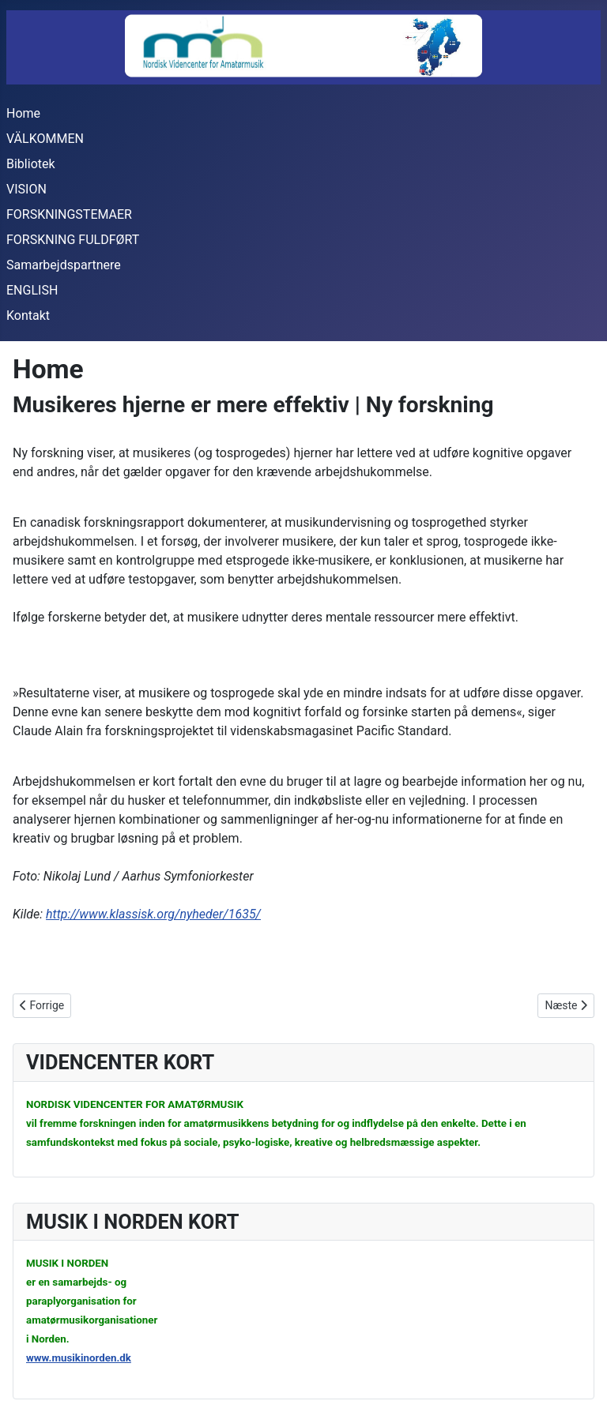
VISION (26, 189)
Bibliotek (30, 163)
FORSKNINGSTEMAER (69, 214)
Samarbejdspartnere (63, 264)
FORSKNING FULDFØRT (72, 239)
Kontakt (28, 315)
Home (23, 113)
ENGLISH (32, 290)
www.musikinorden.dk (78, 1358)
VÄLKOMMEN (45, 138)
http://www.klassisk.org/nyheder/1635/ (153, 914)
